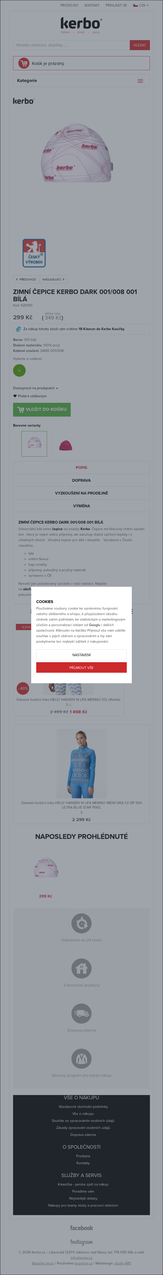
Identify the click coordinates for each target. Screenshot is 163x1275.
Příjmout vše (81, 668)
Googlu (94, 625)
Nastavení (81, 655)
